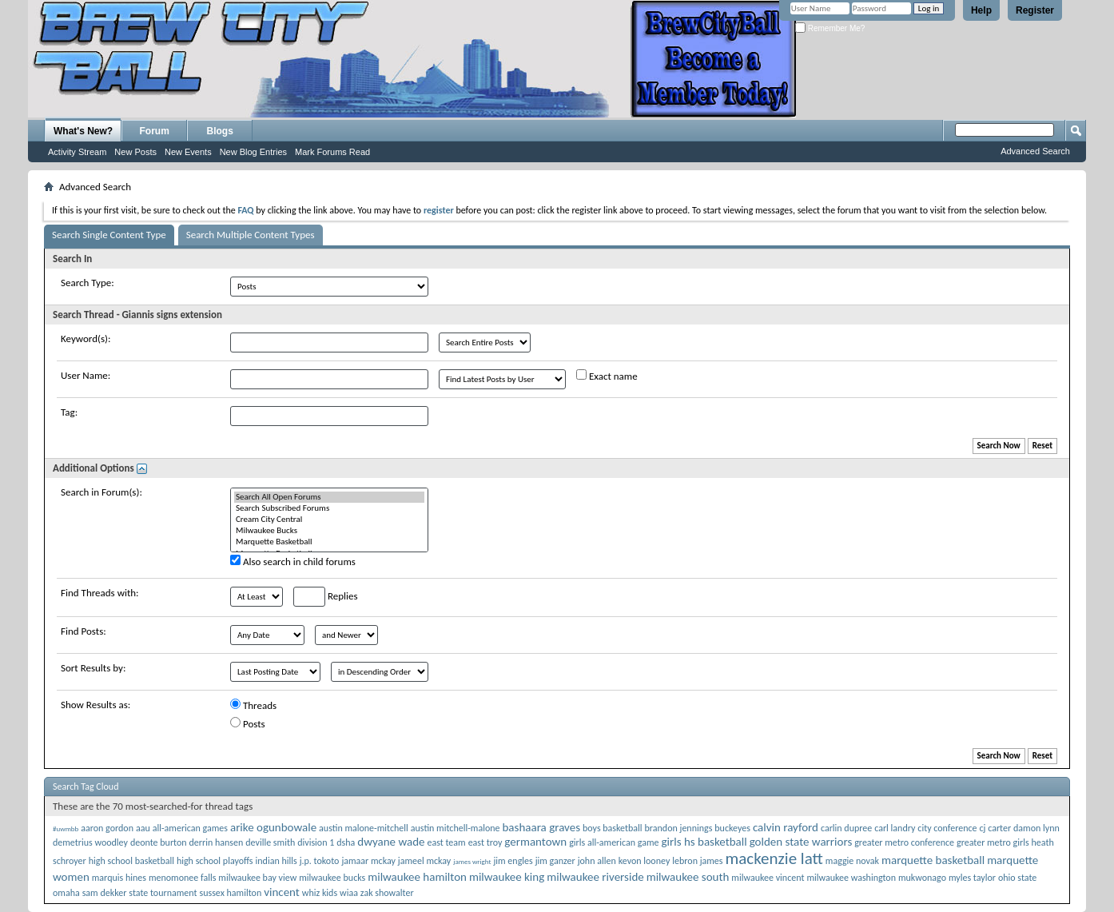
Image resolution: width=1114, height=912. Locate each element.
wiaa (349, 892)
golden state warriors (801, 841)
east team (446, 842)
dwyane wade (390, 841)
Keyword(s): (86, 338)
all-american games (190, 828)
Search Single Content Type (109, 235)
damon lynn (1036, 828)
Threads (253, 705)
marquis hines (119, 877)
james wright (472, 861)
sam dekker (104, 892)
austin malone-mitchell (363, 828)
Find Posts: (83, 631)
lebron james (697, 860)
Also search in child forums (293, 561)
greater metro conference (904, 842)
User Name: (85, 375)
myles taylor (972, 877)
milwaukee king (506, 877)
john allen (597, 860)
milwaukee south (688, 877)
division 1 (315, 842)
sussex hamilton (230, 892)
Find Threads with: (100, 593)
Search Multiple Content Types (250, 235)
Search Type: (87, 283)
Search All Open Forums (329, 497)
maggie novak (852, 860)
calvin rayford (785, 827)
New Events (188, 152)
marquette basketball (933, 860)
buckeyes (732, 828)
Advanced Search (1035, 151)
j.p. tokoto (320, 860)
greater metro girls (993, 842)
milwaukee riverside (595, 877)
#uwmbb (65, 828)
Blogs (220, 131)
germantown (535, 841)
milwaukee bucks (332, 877)
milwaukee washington (851, 877)
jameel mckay (424, 860)
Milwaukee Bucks (329, 530)
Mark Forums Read (332, 152)
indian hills (276, 860)
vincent (282, 892)
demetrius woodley (90, 842)
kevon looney (644, 860)
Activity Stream (77, 152)
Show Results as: (95, 705)
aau (143, 828)
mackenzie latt (773, 858)
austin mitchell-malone (455, 828)
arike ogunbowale (273, 827)
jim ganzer (555, 860)
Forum (154, 131)
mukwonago (922, 877)
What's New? (83, 131)
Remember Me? (830, 28)
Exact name (607, 375)
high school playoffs (215, 860)
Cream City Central (329, 519)
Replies (325, 597)
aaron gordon (107, 828)
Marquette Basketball (329, 542)
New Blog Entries (253, 152)
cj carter (996, 828)
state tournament (163, 892)
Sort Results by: (93, 668)
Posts (247, 723)
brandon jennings (679, 828)
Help (981, 10)
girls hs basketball (703, 841)
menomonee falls (182, 877)
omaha (66, 892)
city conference (947, 828)
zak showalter (387, 892)
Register (1035, 10)
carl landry (894, 828)
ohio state (1017, 877)
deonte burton (158, 842)
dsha (345, 842)
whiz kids (319, 892)
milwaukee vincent (767, 877)
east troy (485, 842)
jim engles (512, 860)
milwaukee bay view (257, 877)
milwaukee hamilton (417, 877)
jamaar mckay (368, 860)
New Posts (135, 152)
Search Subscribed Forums (329, 508)
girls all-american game (613, 842)
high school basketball (131, 860)
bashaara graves (541, 827)
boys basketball (613, 828)
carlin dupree (846, 828)
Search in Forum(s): (101, 492)
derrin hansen (216, 842)
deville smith (270, 842)
